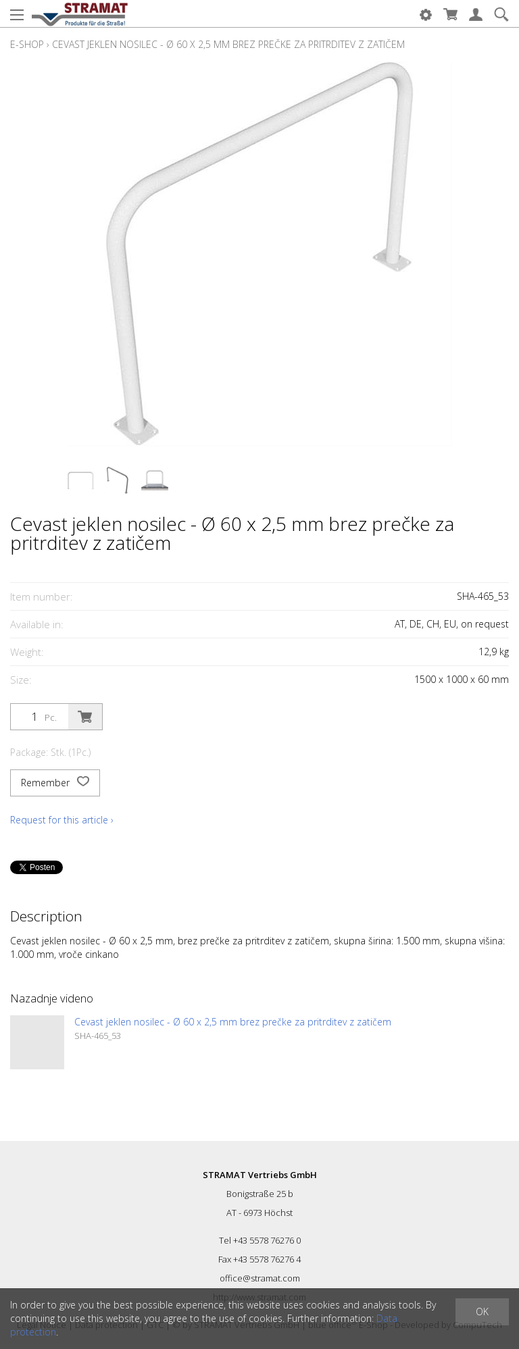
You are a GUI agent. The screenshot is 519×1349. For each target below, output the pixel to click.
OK (482, 1311)
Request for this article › (62, 819)
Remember (55, 783)
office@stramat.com (260, 1278)
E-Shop (27, 44)
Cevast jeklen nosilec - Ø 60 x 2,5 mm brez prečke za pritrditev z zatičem (228, 44)
